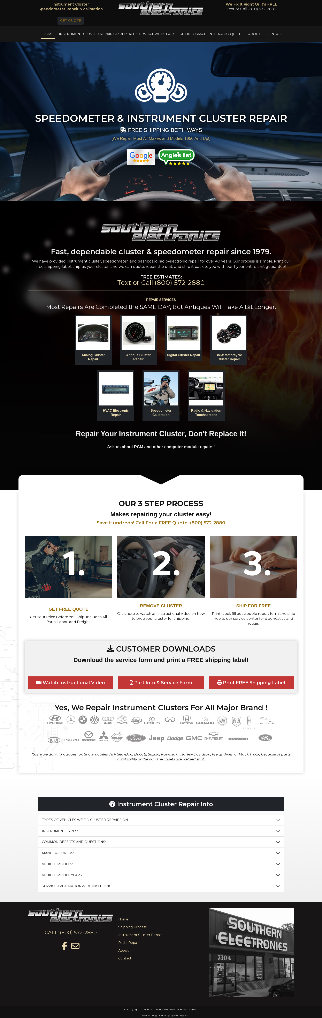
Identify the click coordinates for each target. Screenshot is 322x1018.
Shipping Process (132, 927)
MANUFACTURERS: (58, 853)
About (123, 950)
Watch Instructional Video (70, 682)
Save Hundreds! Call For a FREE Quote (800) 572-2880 (161, 523)
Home (123, 919)
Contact (124, 958)
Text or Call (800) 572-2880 (251, 9)
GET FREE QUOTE (68, 609)
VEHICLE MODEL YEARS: (62, 875)
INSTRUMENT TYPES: (60, 831)
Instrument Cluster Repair (140, 935)
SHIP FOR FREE (253, 605)
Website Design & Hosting (155, 1015)
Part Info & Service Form (161, 682)
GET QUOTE (70, 21)
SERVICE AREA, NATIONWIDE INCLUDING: (77, 886)
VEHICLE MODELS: (57, 864)
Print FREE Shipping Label (251, 682)
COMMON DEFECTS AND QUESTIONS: (74, 842)
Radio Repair (128, 943)
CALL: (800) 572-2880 (71, 932)
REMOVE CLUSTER (161, 605)
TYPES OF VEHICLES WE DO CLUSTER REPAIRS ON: (85, 820)
